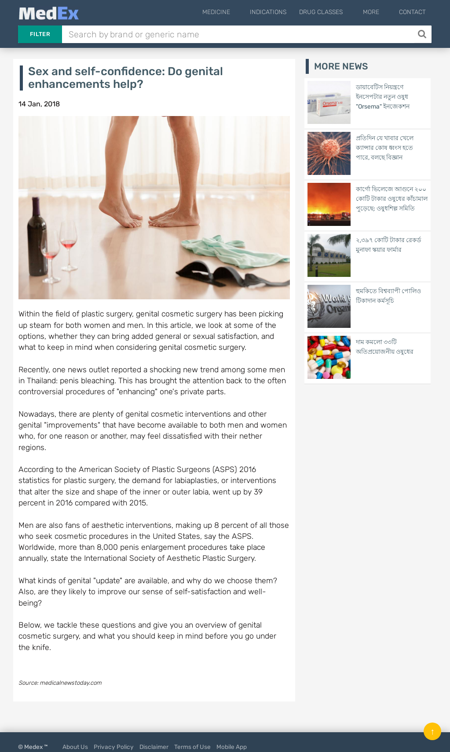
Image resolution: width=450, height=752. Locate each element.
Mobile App (231, 746)
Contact (412, 12)
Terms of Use (192, 746)
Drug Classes (335, 12)
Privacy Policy (114, 746)
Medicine (238, 12)
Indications (282, 12)
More (378, 12)
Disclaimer (153, 746)
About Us (75, 746)
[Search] (423, 34)
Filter (40, 34)
